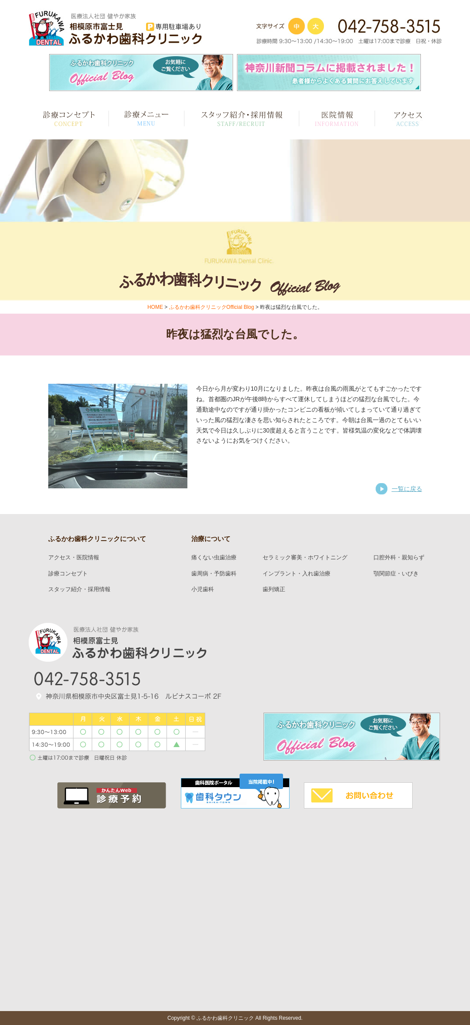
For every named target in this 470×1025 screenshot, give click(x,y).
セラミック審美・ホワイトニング (305, 558)
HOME (155, 307)
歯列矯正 (274, 589)
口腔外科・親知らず (398, 558)
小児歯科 (202, 589)
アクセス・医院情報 (73, 558)
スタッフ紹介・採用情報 (79, 589)
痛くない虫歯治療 (214, 558)
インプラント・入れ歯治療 (296, 574)
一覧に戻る (407, 488)
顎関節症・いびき (396, 574)
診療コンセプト (68, 574)
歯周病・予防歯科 (214, 574)
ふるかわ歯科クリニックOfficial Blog (211, 307)
